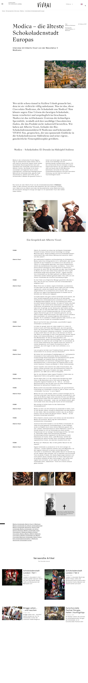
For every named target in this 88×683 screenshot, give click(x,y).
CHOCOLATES (11, 2)
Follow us (69, 4)
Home (3, 11)
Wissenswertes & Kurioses (12, 11)
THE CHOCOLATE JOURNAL (15, 4)
